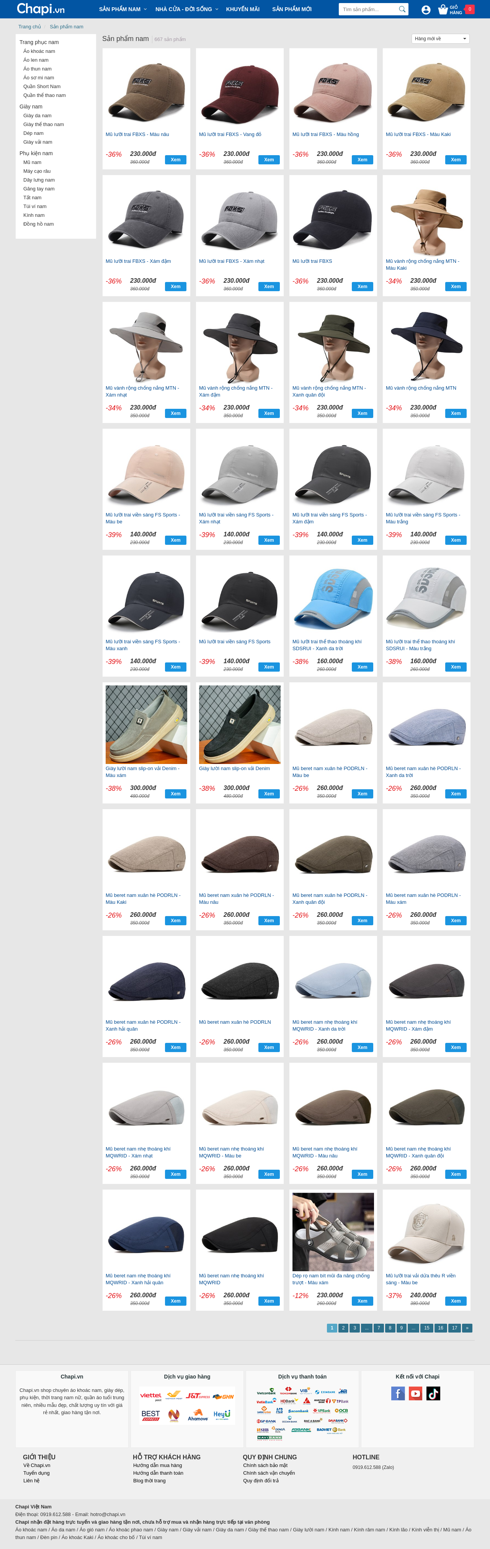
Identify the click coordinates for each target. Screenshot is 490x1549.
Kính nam (34, 215)
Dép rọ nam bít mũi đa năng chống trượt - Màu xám (331, 1279)
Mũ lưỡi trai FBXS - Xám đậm (138, 261)
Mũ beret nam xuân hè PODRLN (235, 1022)
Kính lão (398, 1530)
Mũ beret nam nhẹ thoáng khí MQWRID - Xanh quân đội (418, 1152)
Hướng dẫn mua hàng (157, 1465)
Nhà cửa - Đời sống (183, 9)
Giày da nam (37, 115)
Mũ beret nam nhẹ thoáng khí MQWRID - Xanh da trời (325, 1025)
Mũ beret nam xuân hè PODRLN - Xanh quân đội (330, 898)
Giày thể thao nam (43, 124)
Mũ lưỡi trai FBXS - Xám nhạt (232, 261)
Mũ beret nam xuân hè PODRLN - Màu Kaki (143, 898)
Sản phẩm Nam (119, 9)
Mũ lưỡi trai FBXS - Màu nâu (137, 134)
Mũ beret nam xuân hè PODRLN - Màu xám (423, 898)
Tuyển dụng (36, 1473)
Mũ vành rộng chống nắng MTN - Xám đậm (236, 391)
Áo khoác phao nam (131, 1530)
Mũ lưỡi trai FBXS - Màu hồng (325, 134)
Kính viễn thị (425, 1530)
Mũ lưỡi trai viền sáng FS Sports (235, 641)
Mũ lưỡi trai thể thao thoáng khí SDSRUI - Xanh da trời (327, 645)
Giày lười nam (308, 1530)
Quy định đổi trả (260, 1480)
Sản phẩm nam (66, 27)
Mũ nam (32, 162)
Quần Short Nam (41, 86)
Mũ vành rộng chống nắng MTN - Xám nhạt (142, 391)
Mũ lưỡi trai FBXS (312, 261)
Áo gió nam (92, 1530)
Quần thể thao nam (44, 95)
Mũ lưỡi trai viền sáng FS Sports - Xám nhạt (236, 518)
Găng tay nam (39, 189)
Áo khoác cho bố (116, 1537)
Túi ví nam (35, 206)
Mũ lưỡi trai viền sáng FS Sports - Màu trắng (423, 518)
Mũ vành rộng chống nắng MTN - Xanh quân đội (329, 391)
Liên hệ (31, 1480)
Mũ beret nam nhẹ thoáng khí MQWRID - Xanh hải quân (138, 1279)
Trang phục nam (39, 42)
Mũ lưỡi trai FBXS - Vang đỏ (230, 134)
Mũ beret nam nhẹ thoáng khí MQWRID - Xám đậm (418, 1025)
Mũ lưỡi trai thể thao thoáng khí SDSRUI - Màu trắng (420, 645)
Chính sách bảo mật (265, 1465)
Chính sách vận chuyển (269, 1473)
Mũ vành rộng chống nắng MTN (421, 388)
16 (440, 1328)
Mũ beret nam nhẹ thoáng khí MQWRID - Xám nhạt (138, 1152)
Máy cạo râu (37, 171)
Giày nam (31, 106)
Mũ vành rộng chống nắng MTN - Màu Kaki (422, 264)
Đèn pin (48, 1537)
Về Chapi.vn (37, 1465)
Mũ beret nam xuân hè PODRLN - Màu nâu (236, 898)
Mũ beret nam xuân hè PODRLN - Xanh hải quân (143, 1025)
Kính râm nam (369, 1530)
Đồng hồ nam (38, 224)
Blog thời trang (149, 1480)
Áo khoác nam (39, 51)
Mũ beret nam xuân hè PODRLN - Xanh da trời (423, 771)
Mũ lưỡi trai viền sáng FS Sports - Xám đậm (329, 518)
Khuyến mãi (243, 9)
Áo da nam (63, 1530)
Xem (175, 159)
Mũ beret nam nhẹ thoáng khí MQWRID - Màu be (231, 1152)
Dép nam (33, 133)
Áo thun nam (37, 69)
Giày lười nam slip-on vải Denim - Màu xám (143, 771)
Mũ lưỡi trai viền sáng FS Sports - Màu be (143, 518)
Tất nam (32, 197)
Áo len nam (36, 60)
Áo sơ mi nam (38, 77)
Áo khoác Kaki (77, 1537)
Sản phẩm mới (292, 9)
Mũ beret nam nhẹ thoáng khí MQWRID (231, 1279)
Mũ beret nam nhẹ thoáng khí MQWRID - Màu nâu (325, 1152)
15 (426, 1328)
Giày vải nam (37, 142)
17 (454, 1328)
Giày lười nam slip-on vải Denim (234, 768)
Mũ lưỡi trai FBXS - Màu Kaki (418, 134)
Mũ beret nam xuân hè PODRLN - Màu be (330, 771)
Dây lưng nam (39, 180)
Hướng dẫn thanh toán (158, 1473)
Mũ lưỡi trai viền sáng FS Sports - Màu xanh (143, 645)
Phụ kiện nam (36, 153)
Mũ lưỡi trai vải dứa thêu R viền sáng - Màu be (421, 1279)
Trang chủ (29, 27)
